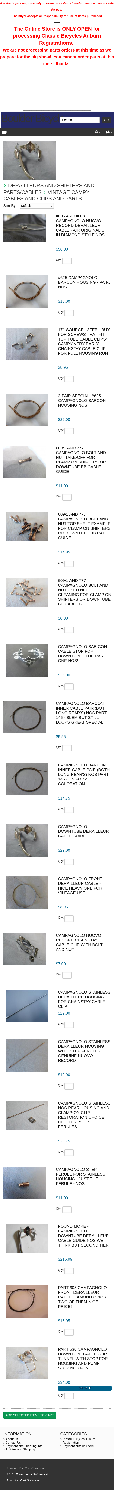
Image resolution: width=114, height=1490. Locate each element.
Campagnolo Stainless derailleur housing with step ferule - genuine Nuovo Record (84, 1051)
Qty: (58, 259)
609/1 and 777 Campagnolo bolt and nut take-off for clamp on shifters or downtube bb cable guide (81, 460)
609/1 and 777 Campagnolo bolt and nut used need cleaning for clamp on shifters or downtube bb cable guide (84, 592)
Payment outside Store (78, 1446)
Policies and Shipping (20, 1449)
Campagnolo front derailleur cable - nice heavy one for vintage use (80, 885)
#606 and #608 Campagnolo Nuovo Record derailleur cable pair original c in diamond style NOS (80, 225)
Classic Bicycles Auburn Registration (79, 1440)
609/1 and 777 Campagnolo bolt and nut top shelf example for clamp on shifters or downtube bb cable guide (84, 526)
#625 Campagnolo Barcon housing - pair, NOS (84, 282)
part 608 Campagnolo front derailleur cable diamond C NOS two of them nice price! (82, 1297)
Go (106, 120)
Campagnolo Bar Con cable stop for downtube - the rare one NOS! (82, 653)
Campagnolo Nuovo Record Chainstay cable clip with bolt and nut (79, 942)
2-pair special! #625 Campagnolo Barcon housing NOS (82, 400)
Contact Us (13, 1442)
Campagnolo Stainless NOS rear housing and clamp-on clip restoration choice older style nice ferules (84, 1115)
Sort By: (10, 206)
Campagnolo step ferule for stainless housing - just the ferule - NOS (80, 1176)
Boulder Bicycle (32, 118)
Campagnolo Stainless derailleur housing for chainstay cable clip (84, 999)
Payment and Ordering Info (24, 1446)
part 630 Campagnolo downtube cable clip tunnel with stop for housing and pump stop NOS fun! (83, 1358)
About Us (12, 1439)
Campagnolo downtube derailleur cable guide (83, 831)
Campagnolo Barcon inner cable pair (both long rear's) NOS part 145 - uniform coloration (84, 774)
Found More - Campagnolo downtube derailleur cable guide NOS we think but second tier (83, 1235)
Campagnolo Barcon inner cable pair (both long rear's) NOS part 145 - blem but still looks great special (82, 712)
